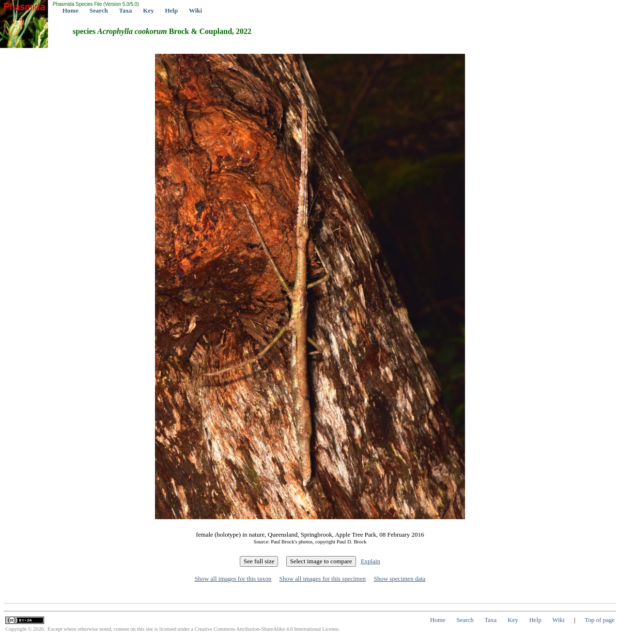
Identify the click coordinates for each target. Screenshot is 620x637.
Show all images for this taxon (233, 578)
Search (99, 10)
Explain (370, 561)
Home (70, 10)
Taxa (125, 10)
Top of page (600, 619)
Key (148, 10)
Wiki (195, 10)
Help (171, 10)
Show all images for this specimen (322, 578)
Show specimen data (399, 578)
